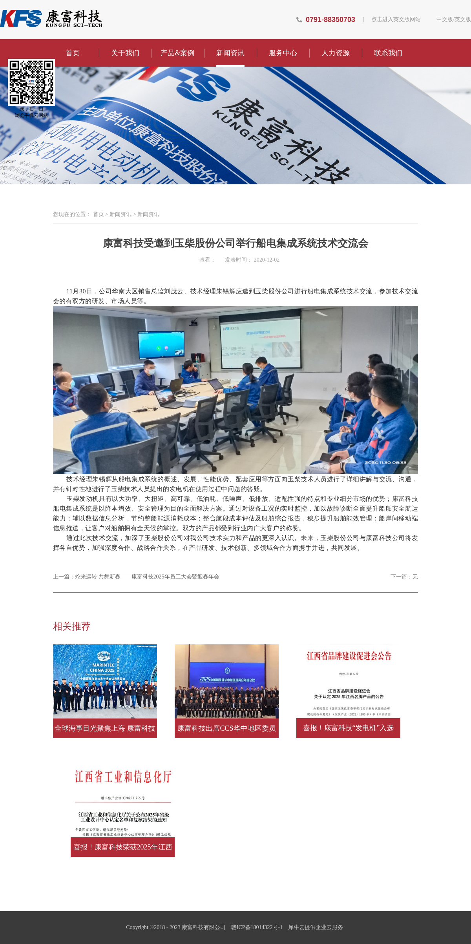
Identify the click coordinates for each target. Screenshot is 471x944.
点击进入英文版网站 (396, 19)
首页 (73, 53)
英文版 (463, 19)
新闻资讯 (120, 214)
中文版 (444, 19)
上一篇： (136, 577)
